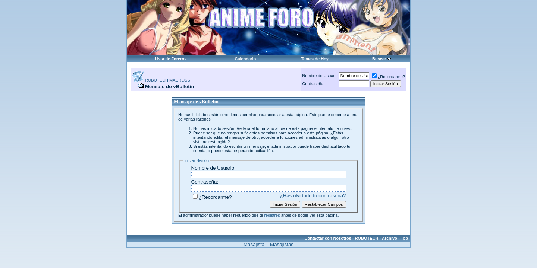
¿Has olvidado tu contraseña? (313, 195)
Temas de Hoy (315, 59)
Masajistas (281, 244)
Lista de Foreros (171, 59)
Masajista (254, 244)
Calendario (245, 59)
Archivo (389, 238)
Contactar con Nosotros (328, 238)
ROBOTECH (367, 238)
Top (404, 238)
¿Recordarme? (388, 76)
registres (272, 215)
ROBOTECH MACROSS (167, 80)
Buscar (379, 59)
